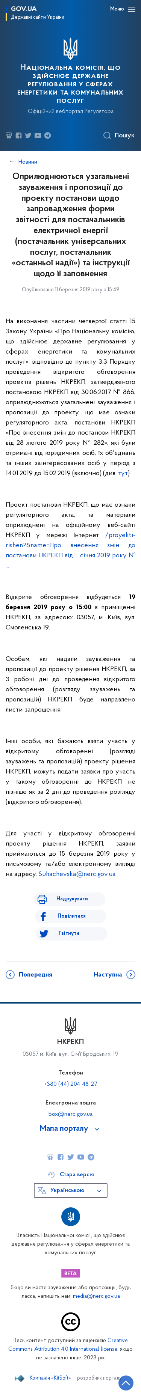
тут (123, 473)
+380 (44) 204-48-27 (70, 1084)
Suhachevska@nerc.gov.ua (77, 874)
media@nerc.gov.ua (96, 1296)
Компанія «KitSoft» (50, 1378)
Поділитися (72, 916)
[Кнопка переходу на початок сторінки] (125, 1382)
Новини (27, 162)
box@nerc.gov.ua (70, 1114)
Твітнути (68, 933)
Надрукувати (72, 899)
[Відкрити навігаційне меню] (131, 9)
